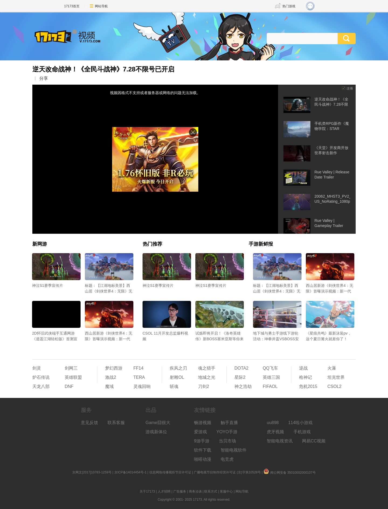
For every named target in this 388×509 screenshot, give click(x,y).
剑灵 (36, 368)
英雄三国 (271, 377)
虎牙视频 (275, 431)
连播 (350, 88)
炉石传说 (41, 377)
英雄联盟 (73, 377)
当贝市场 (227, 441)
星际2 (239, 377)
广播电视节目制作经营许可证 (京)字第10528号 (227, 472)
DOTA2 (241, 368)
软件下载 (202, 450)
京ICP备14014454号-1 (130, 472)
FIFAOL (270, 386)
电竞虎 (227, 459)
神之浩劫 (243, 386)
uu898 (273, 422)
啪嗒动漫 (202, 459)
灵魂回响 (142, 386)
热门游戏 (288, 6)
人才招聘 (164, 491)
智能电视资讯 (280, 441)
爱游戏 (200, 431)
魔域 (109, 386)
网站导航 (101, 6)
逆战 (303, 368)
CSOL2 (334, 386)
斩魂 (174, 386)
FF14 (138, 368)
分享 (43, 78)
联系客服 (116, 422)
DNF (69, 386)
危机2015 (308, 386)
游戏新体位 (156, 431)
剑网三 (71, 368)
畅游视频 (202, 422)
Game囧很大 (158, 422)
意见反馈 (89, 422)
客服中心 (226, 491)
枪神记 (305, 377)
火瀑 (331, 368)
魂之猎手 (206, 368)
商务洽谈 (195, 491)
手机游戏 (302, 431)
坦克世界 (336, 377)
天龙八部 (41, 386)
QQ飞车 (270, 368)
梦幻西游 (113, 368)
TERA (139, 377)
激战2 (110, 377)
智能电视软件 (234, 450)
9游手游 (201, 441)
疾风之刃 (178, 368)
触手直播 (229, 422)
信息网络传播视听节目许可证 (170, 472)
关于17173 (147, 491)
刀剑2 (203, 386)
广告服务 (179, 491)
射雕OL (177, 377)
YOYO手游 (226, 431)
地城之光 (206, 377)
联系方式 (210, 491)
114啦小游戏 (300, 422)
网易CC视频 (313, 441)
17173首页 (71, 6)
